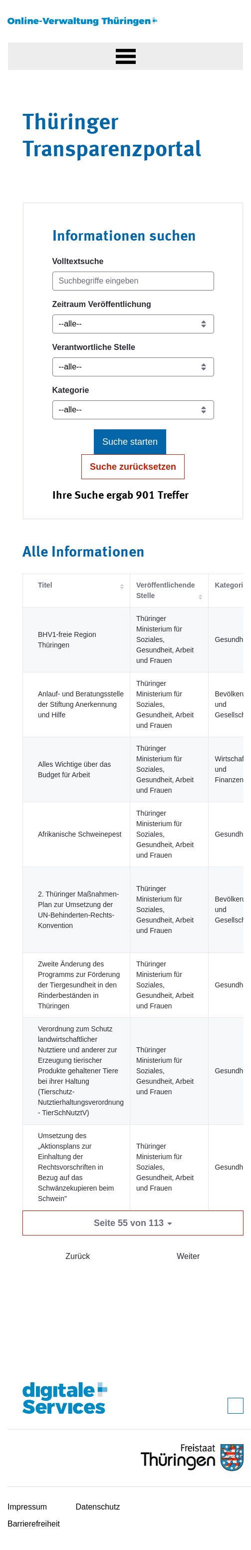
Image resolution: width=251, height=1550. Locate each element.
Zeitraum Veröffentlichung (101, 304)
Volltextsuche (78, 261)
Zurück (77, 1256)
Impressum (27, 1507)
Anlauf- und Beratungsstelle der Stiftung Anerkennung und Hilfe (81, 704)
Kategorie (70, 390)
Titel (45, 585)
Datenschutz (98, 1507)
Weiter (188, 1256)
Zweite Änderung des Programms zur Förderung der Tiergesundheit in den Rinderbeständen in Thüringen (79, 985)
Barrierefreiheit (33, 1524)
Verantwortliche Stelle (93, 347)
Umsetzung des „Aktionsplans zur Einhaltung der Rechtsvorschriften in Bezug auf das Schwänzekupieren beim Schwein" (76, 1167)
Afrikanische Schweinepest (79, 834)
